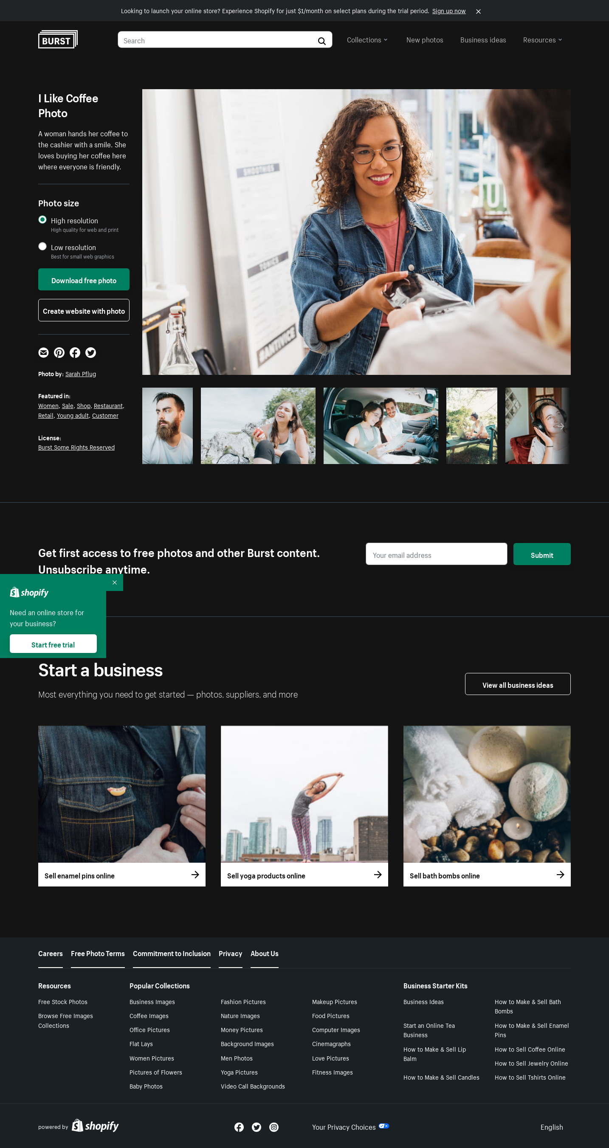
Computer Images (336, 1029)
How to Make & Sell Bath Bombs (528, 1006)
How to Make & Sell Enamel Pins (532, 1029)
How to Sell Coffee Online (530, 1048)
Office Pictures (150, 1029)
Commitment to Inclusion (172, 952)
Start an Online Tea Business (429, 1029)
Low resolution (73, 247)
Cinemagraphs (331, 1043)
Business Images (152, 1001)
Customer (105, 414)
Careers (50, 952)
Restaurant (108, 405)
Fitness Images (332, 1071)
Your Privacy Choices (350, 1125)
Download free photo (83, 279)
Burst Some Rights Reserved (76, 446)
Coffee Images (149, 1015)
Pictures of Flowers (156, 1071)
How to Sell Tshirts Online (530, 1076)
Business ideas (483, 38)
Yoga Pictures (239, 1071)
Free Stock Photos (62, 1001)
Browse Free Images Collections (65, 1020)
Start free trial (53, 643)
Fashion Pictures (243, 1001)
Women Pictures (152, 1057)
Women (48, 405)
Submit (542, 554)
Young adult (73, 414)
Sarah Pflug (80, 373)
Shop (83, 405)
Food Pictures (331, 1015)
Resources (542, 38)
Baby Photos (146, 1085)
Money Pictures (242, 1029)
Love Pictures (330, 1057)
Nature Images (240, 1015)
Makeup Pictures (334, 1001)
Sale (67, 405)
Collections (367, 38)
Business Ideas (423, 1001)
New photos (424, 38)
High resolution (74, 220)
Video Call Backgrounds (253, 1085)
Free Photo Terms (98, 952)
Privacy (230, 952)
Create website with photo (84, 309)
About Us (265, 952)
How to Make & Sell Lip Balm (434, 1053)
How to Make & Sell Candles (441, 1076)
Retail (46, 414)
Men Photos (237, 1057)
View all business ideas (517, 683)
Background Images (247, 1043)
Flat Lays (141, 1043)
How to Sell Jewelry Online (531, 1062)
